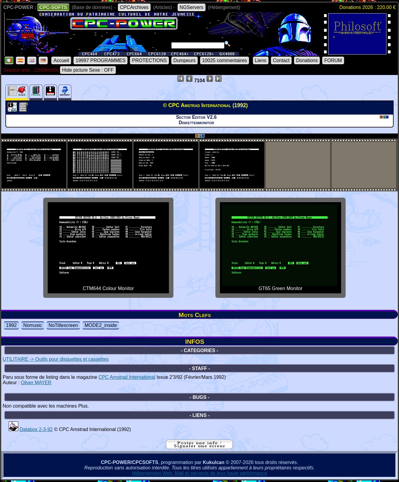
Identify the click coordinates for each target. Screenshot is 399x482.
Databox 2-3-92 (36, 429)
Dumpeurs (184, 60)
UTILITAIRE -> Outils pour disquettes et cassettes (56, 359)
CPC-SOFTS (53, 7)
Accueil (61, 60)
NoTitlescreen (63, 325)
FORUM (333, 60)
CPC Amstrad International (126, 377)
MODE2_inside (101, 325)
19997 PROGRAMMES (100, 60)
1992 (11, 325)
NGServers (191, 7)
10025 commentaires (224, 60)
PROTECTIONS (149, 60)
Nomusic (32, 325)
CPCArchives (134, 7)
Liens (260, 60)
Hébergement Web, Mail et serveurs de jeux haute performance (199, 473)
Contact (281, 60)
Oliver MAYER (36, 382)
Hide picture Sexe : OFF (88, 70)
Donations (307, 60)
